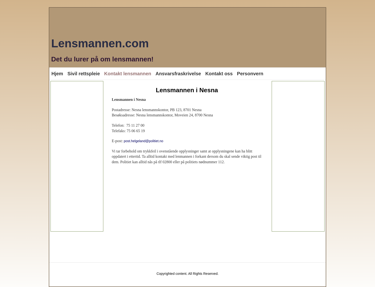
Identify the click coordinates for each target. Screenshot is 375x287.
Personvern (250, 73)
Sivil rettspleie (83, 73)
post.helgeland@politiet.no (143, 141)
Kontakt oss (218, 73)
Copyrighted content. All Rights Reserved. (187, 274)
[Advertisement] (76, 156)
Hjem (57, 73)
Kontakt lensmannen (127, 73)
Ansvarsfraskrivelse (178, 73)
